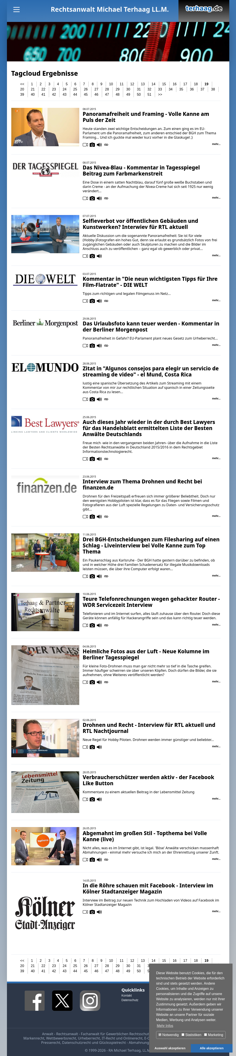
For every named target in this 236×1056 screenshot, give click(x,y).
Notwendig (168, 1035)
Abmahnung (139, 1042)
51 (149, 94)
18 (196, 84)
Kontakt (127, 995)
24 (64, 89)
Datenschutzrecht (76, 1042)
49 (128, 94)
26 (86, 89)
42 (54, 94)
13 (143, 84)
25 (75, 89)
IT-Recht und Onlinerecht (122, 1038)
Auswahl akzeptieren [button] (170, 1048)
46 (96, 94)
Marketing (213, 1035)
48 (118, 94)
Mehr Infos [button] (165, 1026)
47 (107, 94)
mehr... (216, 144)
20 (22, 89)
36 (192, 89)
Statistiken (191, 1035)
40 (33, 94)
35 (181, 89)
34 (171, 89)
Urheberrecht (89, 1038)
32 (149, 89)
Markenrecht (33, 1038)
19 (206, 84)
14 (153, 84)
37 (202, 89)
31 (139, 89)
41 (43, 94)
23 (54, 89)
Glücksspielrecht (112, 1042)
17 (185, 84)
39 (22, 94)
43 (64, 94)
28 (107, 89)
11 (122, 84)
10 (111, 84)
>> (160, 94)
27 (96, 89)
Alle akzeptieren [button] (212, 1048)
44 (75, 94)
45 (86, 94)
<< (22, 84)
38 (213, 89)
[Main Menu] (16, 9)
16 (175, 84)
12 (132, 84)
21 (33, 89)
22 (43, 89)
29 (118, 89)
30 (128, 89)
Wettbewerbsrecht (61, 1038)
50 (139, 94)
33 (160, 89)
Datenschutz (130, 1000)
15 (164, 84)
